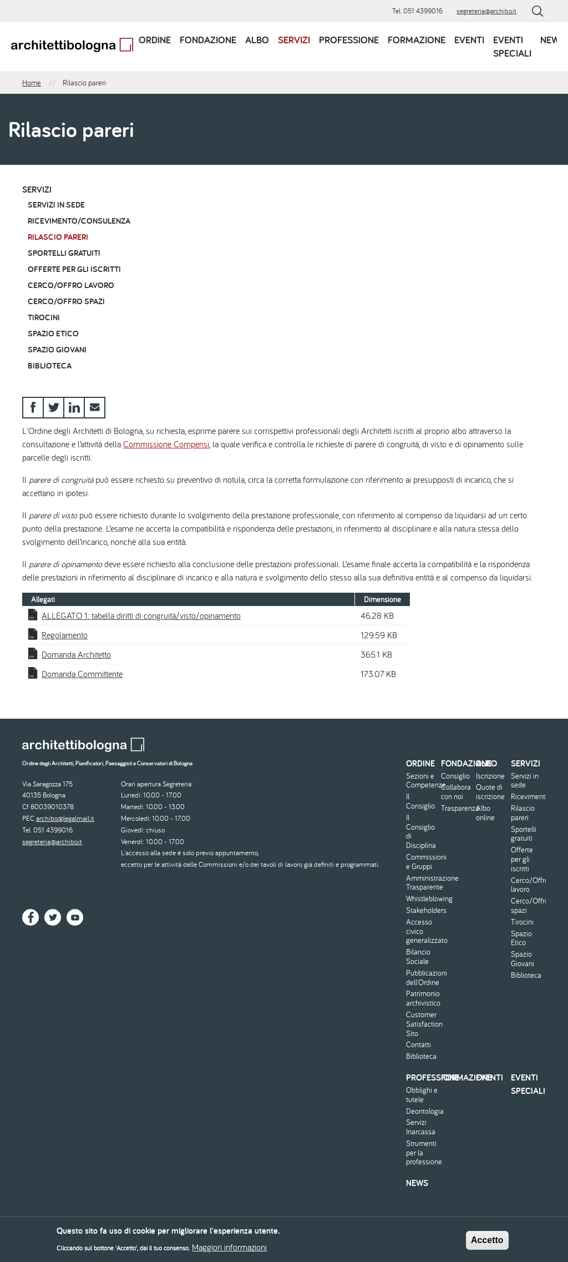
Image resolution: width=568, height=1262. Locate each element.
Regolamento (65, 634)
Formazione (416, 39)
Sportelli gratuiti (64, 253)
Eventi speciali (512, 46)
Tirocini (44, 317)
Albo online (485, 813)
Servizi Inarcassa (420, 1127)
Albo (257, 39)
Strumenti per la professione (422, 1153)
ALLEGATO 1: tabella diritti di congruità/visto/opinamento (141, 615)
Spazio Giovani (57, 349)
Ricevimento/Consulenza (79, 220)
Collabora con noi (456, 792)
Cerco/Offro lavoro (71, 285)
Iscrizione (490, 776)
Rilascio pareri (58, 236)
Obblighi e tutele (422, 1095)
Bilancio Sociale (418, 956)
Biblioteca (50, 365)
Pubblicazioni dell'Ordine (422, 977)
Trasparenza (457, 808)
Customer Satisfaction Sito (422, 1024)
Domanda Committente (82, 673)
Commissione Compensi (166, 444)
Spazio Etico (53, 333)
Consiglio (455, 776)
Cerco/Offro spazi (66, 301)
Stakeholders (422, 910)
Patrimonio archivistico (422, 998)
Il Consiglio (420, 801)
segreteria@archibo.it (486, 11)
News (552, 39)
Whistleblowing (422, 898)
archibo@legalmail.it (65, 818)
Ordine (155, 39)
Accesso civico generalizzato (422, 931)
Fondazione (208, 39)
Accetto (487, 1243)
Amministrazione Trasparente (422, 883)
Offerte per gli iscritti (74, 269)
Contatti (418, 1044)
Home (31, 83)
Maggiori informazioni (229, 1249)
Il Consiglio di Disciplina (421, 831)
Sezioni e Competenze (422, 780)
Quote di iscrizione (490, 792)
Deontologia (422, 1111)
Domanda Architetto (76, 654)
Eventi (469, 39)
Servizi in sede (56, 204)
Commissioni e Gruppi (422, 861)
